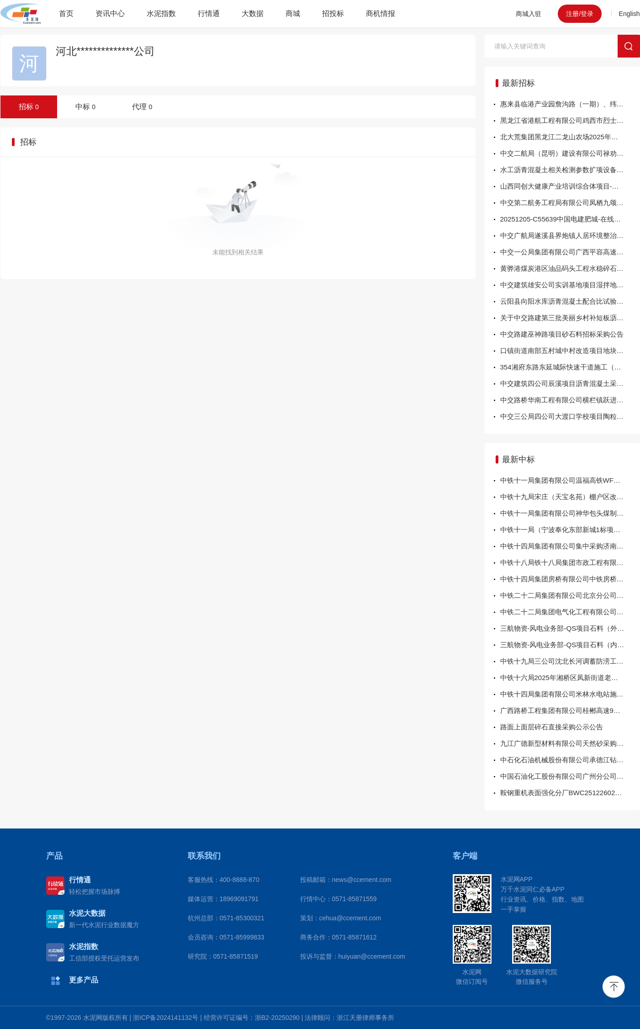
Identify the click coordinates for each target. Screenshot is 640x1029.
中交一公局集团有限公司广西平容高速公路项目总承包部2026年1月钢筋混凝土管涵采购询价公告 (570, 252)
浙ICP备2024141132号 (165, 1017)
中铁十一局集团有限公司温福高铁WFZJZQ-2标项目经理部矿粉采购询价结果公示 (570, 480)
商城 (293, 13)
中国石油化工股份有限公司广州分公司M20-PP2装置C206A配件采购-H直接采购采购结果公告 (570, 776)
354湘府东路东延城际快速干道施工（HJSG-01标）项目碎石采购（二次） (570, 367)
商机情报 (380, 13)
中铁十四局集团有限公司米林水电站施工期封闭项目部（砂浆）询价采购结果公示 (570, 694)
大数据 (253, 13)
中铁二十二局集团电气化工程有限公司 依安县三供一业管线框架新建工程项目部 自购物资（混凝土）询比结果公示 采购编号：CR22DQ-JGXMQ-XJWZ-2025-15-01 (570, 612)
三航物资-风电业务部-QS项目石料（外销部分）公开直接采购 (570, 628)
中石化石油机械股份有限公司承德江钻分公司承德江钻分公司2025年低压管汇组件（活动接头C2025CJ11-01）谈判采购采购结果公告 (570, 760)
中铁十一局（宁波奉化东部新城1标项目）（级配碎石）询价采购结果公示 (570, 529)
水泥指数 (161, 13)
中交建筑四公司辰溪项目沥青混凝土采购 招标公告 (570, 383)
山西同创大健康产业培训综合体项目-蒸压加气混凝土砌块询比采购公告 (570, 186)
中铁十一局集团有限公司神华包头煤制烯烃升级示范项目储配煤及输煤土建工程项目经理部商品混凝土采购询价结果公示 (570, 513)
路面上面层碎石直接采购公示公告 (551, 727)
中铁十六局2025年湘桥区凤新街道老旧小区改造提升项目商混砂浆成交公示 (570, 677)
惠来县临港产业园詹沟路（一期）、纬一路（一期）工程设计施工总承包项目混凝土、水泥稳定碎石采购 (570, 104)
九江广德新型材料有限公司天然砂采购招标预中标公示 (570, 743)
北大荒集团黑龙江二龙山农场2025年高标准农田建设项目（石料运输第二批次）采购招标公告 (570, 137)
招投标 (333, 13)
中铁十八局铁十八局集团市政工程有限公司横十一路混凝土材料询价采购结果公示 (570, 562)
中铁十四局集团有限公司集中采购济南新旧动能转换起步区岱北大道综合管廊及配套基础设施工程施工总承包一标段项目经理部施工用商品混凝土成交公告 (570, 546)
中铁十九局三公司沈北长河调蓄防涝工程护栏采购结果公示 (570, 661)
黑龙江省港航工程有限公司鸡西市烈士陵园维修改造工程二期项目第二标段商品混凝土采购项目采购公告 (570, 120)
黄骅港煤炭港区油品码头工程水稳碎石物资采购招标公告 (570, 268)
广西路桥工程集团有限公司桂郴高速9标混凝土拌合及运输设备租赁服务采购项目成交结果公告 (570, 710)
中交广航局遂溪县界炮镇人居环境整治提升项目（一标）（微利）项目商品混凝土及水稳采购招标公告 (570, 235)
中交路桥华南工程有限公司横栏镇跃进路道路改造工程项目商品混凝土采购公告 (570, 400)
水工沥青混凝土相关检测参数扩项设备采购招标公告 (570, 170)
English (629, 13)
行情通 (209, 13)
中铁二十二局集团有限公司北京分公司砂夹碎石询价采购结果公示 (570, 595)
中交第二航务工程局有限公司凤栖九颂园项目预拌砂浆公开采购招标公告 (570, 202)
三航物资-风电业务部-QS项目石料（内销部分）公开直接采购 (570, 645)
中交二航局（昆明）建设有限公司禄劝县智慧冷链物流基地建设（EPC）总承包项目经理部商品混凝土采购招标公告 (570, 153)
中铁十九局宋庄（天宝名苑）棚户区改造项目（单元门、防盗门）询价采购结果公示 (570, 497)
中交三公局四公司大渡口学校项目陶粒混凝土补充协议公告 (570, 416)
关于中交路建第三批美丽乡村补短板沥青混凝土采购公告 (570, 318)
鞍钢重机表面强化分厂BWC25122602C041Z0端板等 (570, 793)
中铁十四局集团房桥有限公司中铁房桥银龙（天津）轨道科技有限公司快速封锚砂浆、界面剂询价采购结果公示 (570, 579)
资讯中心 (110, 13)
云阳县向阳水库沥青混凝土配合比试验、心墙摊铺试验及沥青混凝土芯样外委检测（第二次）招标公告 (570, 301)
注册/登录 (579, 13)
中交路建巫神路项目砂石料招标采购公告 (562, 334)
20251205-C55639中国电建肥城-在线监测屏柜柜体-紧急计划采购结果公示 (570, 219)
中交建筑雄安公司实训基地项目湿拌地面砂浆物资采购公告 (570, 285)
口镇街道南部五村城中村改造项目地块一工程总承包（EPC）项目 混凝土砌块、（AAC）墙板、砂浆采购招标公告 (570, 350)
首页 (66, 13)
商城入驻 (528, 13)
